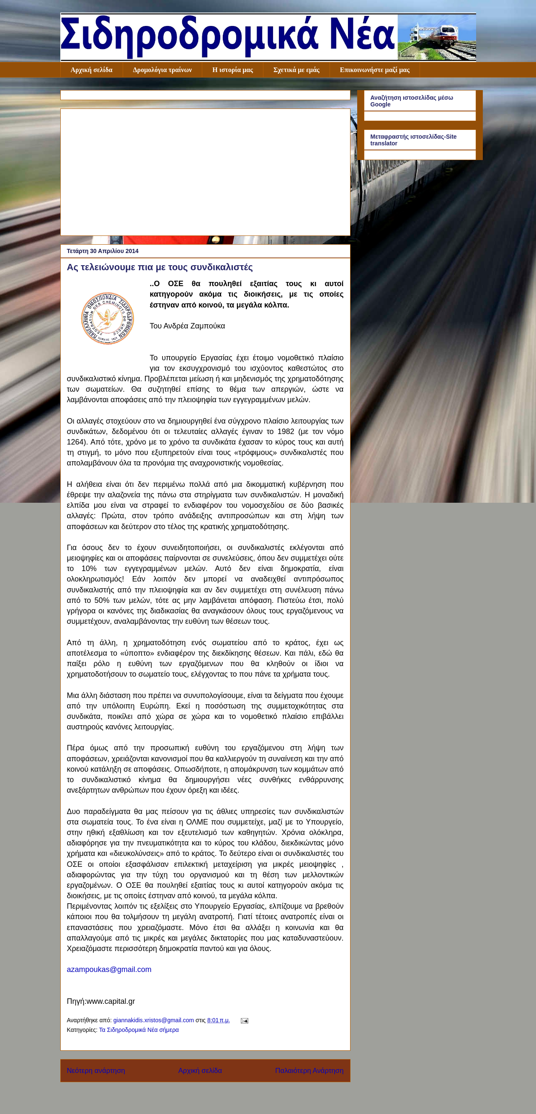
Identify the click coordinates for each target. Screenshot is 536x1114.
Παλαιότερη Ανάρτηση (309, 1071)
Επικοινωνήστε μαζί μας (375, 69)
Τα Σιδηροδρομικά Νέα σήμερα (139, 1029)
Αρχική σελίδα (92, 69)
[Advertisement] (205, 170)
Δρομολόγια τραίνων (162, 69)
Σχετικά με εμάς (296, 69)
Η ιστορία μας (232, 69)
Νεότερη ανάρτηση (96, 1071)
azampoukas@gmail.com (109, 969)
